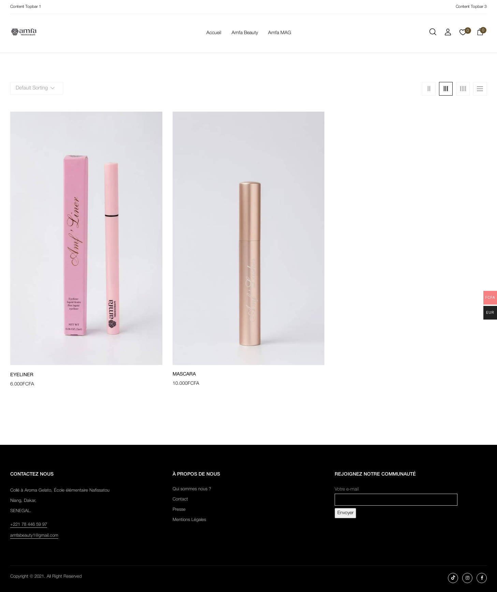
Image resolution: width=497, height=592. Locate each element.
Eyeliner (21, 375)
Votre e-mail (396, 494)
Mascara (184, 374)
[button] (480, 33)
